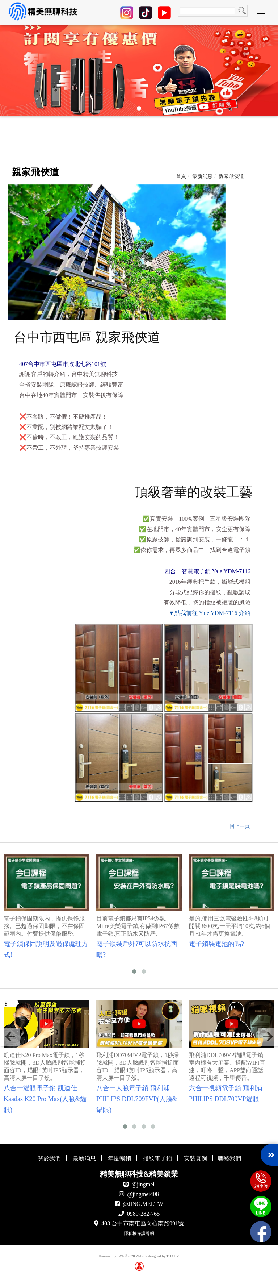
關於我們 (49, 1158)
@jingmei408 (143, 1194)
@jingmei (143, 1184)
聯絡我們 (229, 1158)
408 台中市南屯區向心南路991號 (142, 1223)
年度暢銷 (119, 1158)
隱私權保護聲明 (139, 1233)
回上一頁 (239, 826)
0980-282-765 (143, 1214)
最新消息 (202, 176)
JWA (120, 1256)
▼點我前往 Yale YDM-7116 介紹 (209, 613)
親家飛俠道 (231, 176)
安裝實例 (195, 1158)
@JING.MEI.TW (143, 1204)
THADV (173, 1256)
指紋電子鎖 (157, 1158)
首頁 (181, 176)
